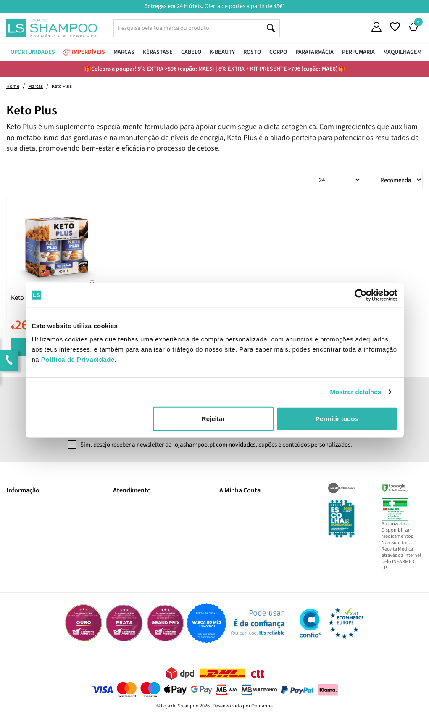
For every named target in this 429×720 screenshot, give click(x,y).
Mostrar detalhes (355, 391)
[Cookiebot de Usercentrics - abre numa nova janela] (360, 295)
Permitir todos (337, 418)
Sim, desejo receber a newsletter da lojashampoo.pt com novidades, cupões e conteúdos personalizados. (216, 444)
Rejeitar (213, 418)
